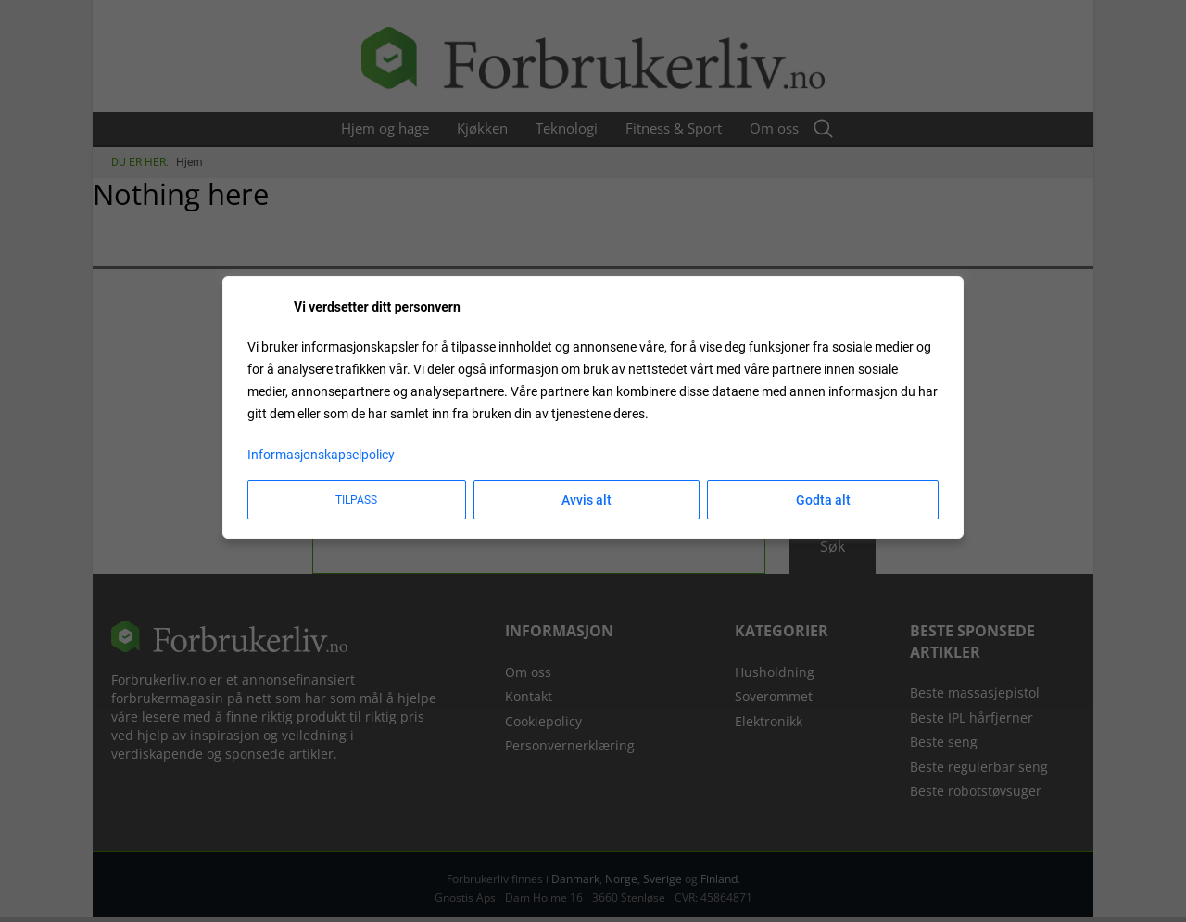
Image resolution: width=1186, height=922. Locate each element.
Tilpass (356, 499)
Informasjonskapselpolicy (321, 454)
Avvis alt (586, 500)
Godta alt (823, 500)
